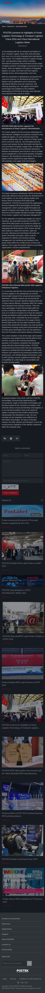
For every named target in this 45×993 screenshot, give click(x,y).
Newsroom (11, 27)
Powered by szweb (21, 988)
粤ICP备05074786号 (8, 988)
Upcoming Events (21, 27)
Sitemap (13, 979)
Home (4, 27)
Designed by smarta (34, 988)
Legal (4, 979)
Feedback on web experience (30, 979)
